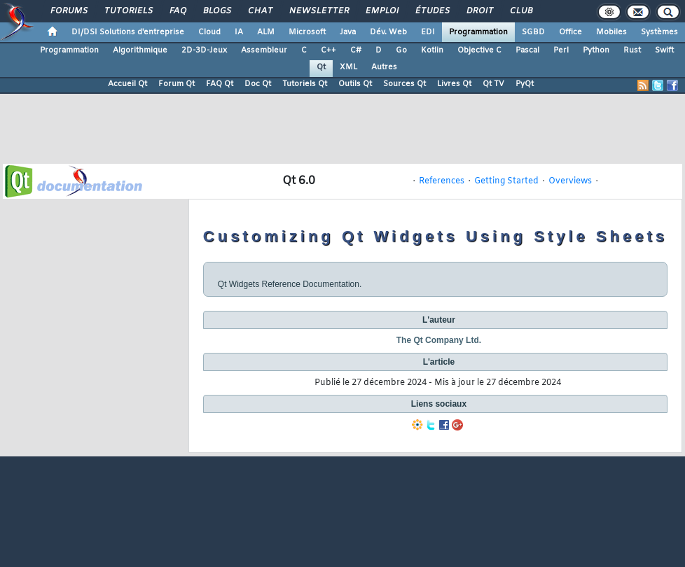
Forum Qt (176, 84)
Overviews (570, 181)
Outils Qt (355, 84)
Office (570, 32)
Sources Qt (404, 84)
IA (239, 32)
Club (520, 11)
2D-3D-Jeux (204, 50)
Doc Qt (257, 84)
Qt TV (493, 84)
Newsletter (318, 11)
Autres (384, 67)
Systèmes (659, 32)
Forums (68, 11)
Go (401, 50)
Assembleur (264, 50)
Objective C (479, 50)
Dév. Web (388, 32)
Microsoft (307, 32)
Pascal (527, 50)
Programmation (478, 32)
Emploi (381, 11)
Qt (321, 67)
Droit (479, 11)
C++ (328, 50)
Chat (259, 11)
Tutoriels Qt (304, 84)
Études (431, 11)
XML (348, 67)
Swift (664, 50)
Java (348, 32)
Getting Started (506, 181)
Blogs (216, 11)
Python (596, 50)
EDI (428, 32)
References (441, 181)
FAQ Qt (219, 84)
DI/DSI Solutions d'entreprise (127, 32)
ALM (266, 32)
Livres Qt (454, 84)
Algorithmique (140, 50)
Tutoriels (127, 11)
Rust (632, 50)
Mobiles (611, 32)
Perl (561, 50)
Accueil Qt (127, 84)
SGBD (533, 32)
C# (355, 50)
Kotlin (432, 50)
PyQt (525, 84)
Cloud (209, 32)
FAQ (177, 11)
